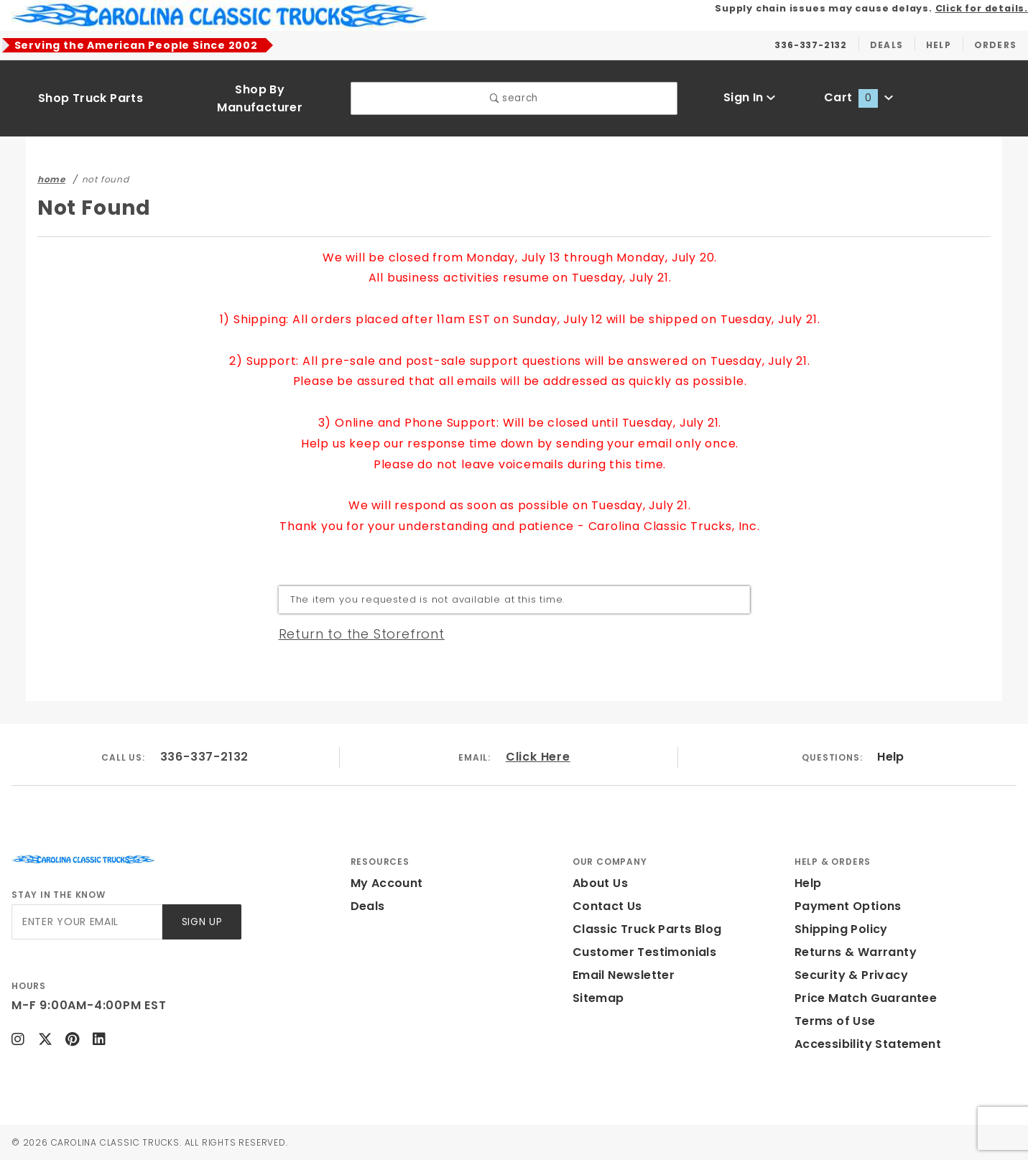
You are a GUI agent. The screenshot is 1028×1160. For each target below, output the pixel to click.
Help (890, 756)
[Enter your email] (86, 921)
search (514, 98)
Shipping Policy (841, 929)
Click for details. (981, 8)
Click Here (538, 756)
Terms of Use (835, 1021)
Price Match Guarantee (866, 998)
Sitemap (598, 998)
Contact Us (607, 906)
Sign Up (202, 922)
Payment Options (848, 906)
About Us (600, 883)
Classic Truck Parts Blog (647, 929)
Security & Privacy (851, 975)
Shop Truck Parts (90, 98)
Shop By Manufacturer (259, 98)
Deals (368, 906)
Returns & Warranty (856, 952)
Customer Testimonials (644, 952)
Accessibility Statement (868, 1044)
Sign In (749, 97)
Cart (858, 97)
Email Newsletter (624, 975)
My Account (387, 883)
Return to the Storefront (362, 634)
